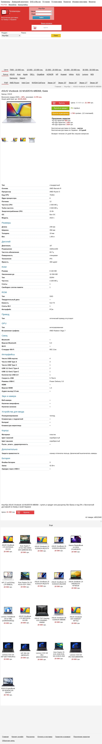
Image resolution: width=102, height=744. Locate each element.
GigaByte (40, 74)
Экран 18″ (94, 83)
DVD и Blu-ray (35, 2)
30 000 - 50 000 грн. (91, 70)
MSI (92, 74)
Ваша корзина (46, 23)
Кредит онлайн (17, 737)
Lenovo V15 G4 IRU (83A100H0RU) (42, 655)
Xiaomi (22, 78)
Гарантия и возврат (63, 737)
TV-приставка (56, 2)
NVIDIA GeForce (38, 83)
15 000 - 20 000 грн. (53, 70)
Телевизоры (5, 2)
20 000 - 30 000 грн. (72, 70)
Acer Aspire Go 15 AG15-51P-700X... (25, 583)
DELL (32, 74)
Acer (19, 74)
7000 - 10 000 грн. (17, 70)
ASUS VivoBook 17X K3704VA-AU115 (8, 547)
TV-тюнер (46, 2)
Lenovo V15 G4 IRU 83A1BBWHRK (75, 656)
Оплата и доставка (44, 737)
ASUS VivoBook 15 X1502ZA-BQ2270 (42, 583)
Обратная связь (8, 741)
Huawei (64, 74)
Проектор (67, 2)
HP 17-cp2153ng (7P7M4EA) (8, 583)
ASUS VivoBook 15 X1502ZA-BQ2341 (59, 547)
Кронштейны (23, 5)
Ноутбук (4, 5)
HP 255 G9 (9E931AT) (25, 654)
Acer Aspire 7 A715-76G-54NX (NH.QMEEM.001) (25, 548)
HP (57, 74)
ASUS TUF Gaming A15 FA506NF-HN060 (42, 620)
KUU (78, 74)
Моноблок (12, 5)
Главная (5, 737)
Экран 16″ (73, 83)
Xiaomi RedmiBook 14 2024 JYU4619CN (76, 547)
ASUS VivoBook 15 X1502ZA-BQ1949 (59, 583)
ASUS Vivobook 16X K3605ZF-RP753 (76, 619)
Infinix (71, 74)
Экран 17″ (83, 83)
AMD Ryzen (14, 83)
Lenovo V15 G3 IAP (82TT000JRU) (8, 656)
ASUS (12, 74)
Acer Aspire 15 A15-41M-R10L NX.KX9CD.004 (59, 654)
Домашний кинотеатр (20, 2)
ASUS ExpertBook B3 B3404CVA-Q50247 (8, 690)
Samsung (13, 78)
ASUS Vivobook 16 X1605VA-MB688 (59, 619)
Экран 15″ (62, 83)
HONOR (50, 74)
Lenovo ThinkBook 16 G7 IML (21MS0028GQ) (8, 619)
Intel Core (25, 83)
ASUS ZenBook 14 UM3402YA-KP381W (76, 584)
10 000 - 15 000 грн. (35, 70)
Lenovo (85, 74)
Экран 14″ (52, 83)
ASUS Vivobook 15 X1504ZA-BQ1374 (42, 547)
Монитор (92, 2)
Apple (25, 74)
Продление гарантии (81, 737)
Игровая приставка (79, 2)
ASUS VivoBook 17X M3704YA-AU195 (25, 618)
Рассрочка (30, 737)
